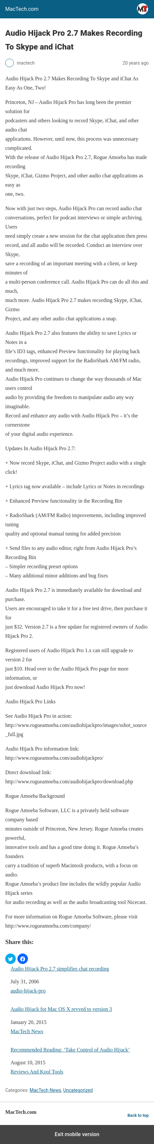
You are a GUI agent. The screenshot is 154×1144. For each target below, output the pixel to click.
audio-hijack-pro (28, 990)
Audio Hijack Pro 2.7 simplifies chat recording (60, 969)
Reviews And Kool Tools (37, 1071)
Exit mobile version (77, 1134)
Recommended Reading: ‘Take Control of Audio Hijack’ (70, 1050)
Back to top (138, 1115)
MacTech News (27, 1031)
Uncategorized (78, 1090)
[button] (10, 958)
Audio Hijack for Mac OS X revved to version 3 (61, 1009)
